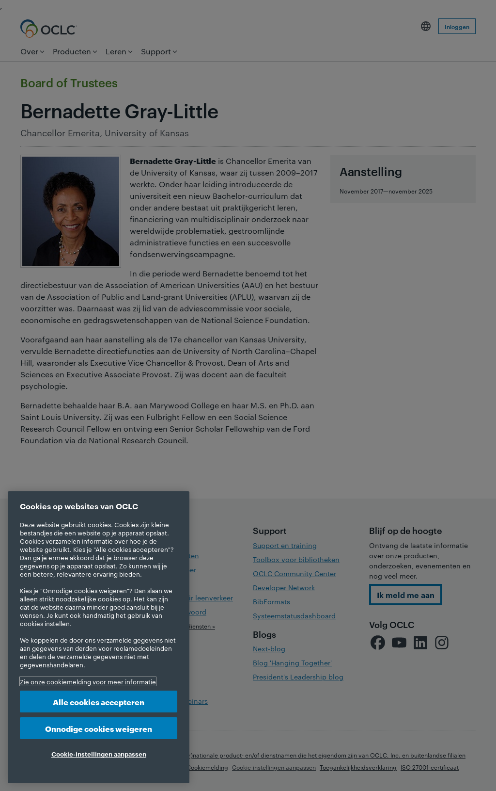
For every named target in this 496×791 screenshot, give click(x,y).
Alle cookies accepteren (98, 701)
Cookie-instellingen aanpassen (98, 753)
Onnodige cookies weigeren (98, 728)
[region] (98, 637)
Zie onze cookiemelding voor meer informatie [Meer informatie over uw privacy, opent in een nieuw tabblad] (88, 681)
